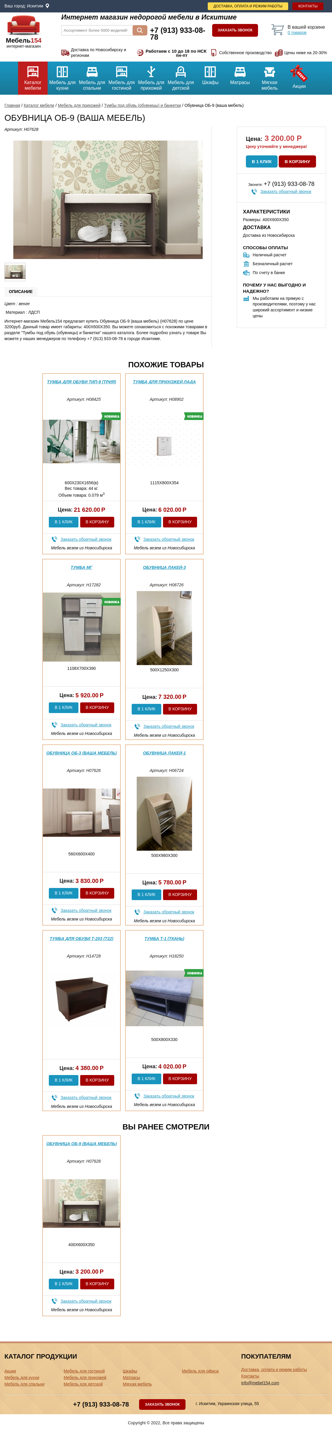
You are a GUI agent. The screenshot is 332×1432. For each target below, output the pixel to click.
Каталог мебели (33, 76)
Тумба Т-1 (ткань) (164, 938)
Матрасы (240, 73)
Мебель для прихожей (151, 76)
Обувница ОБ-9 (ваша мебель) (81, 1143)
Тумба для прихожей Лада (164, 381)
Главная (12, 105)
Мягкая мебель (269, 76)
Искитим (35, 6)
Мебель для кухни (62, 76)
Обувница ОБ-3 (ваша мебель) (81, 753)
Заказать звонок (235, 30)
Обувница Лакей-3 (164, 567)
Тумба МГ (81, 567)
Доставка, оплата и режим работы (248, 6)
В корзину (297, 161)
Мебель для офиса (200, 1371)
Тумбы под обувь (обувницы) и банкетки (142, 105)
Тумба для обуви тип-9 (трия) (81, 381)
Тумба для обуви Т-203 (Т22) (81, 938)
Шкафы (210, 73)
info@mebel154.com (260, 1382)
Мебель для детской (181, 76)
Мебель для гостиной (121, 76)
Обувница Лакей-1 (164, 753)
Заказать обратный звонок (285, 191)
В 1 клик (262, 161)
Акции (299, 75)
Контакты (308, 6)
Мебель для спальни (92, 76)
